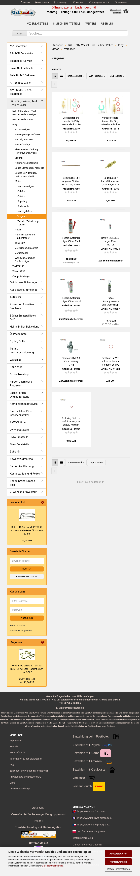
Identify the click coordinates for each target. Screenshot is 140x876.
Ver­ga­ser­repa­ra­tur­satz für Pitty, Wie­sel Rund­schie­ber (110, 121)
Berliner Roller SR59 (22, 119)
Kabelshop (16, 367)
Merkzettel (121, 2)
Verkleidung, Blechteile (26, 248)
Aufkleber (15, 297)
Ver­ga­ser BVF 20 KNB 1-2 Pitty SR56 (71, 361)
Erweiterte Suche (27, 576)
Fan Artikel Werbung (22, 466)
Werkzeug (15, 359)
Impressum (15, 740)
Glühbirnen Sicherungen (24, 282)
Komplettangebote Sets (24, 403)
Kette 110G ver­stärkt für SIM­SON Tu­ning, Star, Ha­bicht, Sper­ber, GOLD (26, 669)
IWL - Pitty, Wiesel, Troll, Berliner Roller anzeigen (24, 113)
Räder (18, 229)
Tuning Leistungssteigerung (22, 350)
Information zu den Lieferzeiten (26, 758)
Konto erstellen (17, 625)
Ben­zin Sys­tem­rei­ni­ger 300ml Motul (71, 300)
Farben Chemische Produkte (21, 383)
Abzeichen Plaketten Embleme (22, 306)
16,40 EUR (27, 540)
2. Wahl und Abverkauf (23, 492)
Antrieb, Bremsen (24, 139)
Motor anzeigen (25, 186)
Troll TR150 (18, 266)
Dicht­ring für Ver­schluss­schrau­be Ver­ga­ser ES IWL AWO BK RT (110, 361)
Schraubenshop (19, 374)
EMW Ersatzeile (19, 437)
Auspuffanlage (22, 144)
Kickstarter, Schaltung (26, 163)
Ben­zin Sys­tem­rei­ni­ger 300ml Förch (71, 240)
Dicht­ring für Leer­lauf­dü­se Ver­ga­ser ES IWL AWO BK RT (71, 421)
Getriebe (21, 196)
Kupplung (22, 201)
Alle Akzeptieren (118, 853)
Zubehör (15, 451)
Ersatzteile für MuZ (21, 60)
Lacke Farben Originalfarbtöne (19, 394)
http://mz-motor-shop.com (91, 831)
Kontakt (14, 746)
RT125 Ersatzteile (20, 82)
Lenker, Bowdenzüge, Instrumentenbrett (26, 175)
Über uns (107, 23)
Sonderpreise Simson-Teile (23, 482)
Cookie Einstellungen (20, 788)
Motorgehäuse (25, 211)
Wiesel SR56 (18, 271)
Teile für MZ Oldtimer (22, 75)
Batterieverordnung (83, 838)
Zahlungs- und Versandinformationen (29, 770)
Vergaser (22, 216)
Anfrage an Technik (99, 2)
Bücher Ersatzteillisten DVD (23, 317)
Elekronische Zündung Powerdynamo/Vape (26, 151)
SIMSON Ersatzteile (66, 23)
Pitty (14, 124)
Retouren (78, 2)
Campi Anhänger (21, 276)
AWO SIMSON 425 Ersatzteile (20, 91)
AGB (12, 764)
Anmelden (27, 618)
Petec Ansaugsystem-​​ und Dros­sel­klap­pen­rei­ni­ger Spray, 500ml (110, 301)
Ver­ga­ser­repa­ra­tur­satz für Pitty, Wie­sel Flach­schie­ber (71, 121)
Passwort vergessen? (21, 630)
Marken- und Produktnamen (87, 844)
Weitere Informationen (118, 869)
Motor (18, 181)
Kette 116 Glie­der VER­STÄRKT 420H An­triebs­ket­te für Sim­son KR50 (27, 530)
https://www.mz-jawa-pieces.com (94, 818)
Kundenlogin (61, 2)
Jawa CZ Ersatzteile (21, 68)
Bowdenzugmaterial (21, 459)
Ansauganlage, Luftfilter (27, 134)
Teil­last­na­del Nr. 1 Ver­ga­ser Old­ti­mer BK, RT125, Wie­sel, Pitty (71, 181)
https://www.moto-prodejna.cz (93, 824)
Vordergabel (21, 253)
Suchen (25, 2)
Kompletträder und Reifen (25, 473)
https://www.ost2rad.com (90, 811)
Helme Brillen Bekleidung (24, 326)
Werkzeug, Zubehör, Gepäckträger (25, 260)
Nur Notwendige (118, 861)
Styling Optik (17, 341)
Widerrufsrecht (17, 752)
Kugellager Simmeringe (23, 289)
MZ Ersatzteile (37, 23)
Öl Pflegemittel (18, 334)
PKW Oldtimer (18, 422)
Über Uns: (38, 807)
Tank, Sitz (20, 243)
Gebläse (21, 191)
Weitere (90, 23)
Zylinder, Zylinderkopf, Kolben (28, 223)
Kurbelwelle (23, 206)
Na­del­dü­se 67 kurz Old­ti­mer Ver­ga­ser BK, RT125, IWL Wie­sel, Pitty (110, 181)
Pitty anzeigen (22, 129)
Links (12, 782)
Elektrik (18, 158)
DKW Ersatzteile (19, 429)
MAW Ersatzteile (19, 444)
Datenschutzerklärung (52, 865)
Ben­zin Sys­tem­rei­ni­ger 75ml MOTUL (110, 241)
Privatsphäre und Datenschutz (25, 776)
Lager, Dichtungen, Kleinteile (29, 168)
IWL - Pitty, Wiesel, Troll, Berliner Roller (23, 103)
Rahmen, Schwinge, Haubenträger (25, 236)
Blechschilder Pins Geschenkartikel (20, 413)
